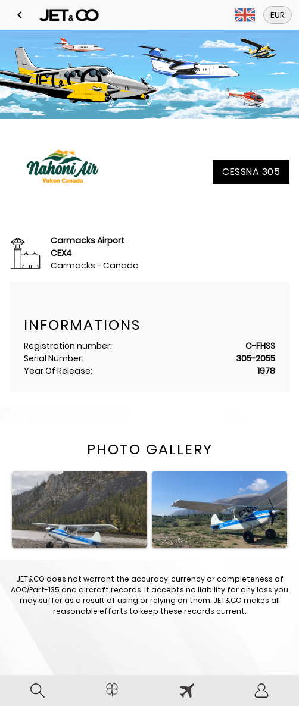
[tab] (37, 690)
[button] (19, 14)
